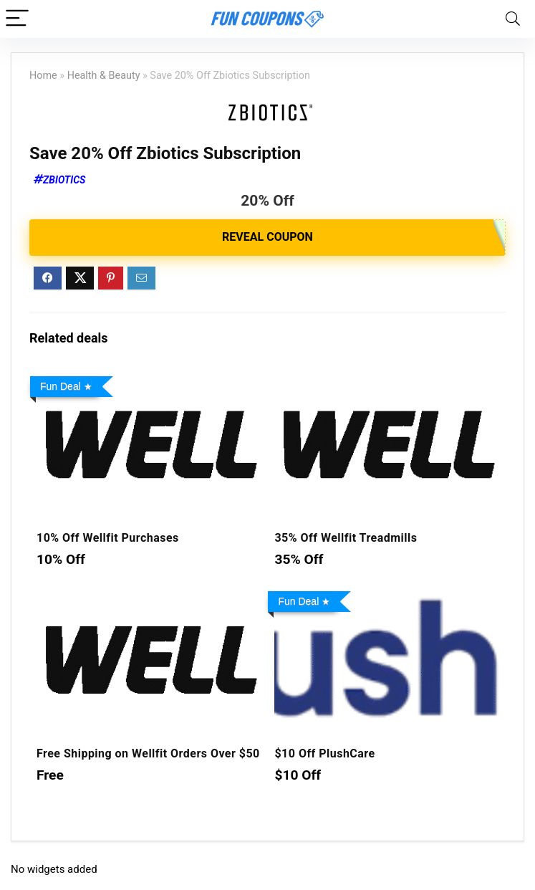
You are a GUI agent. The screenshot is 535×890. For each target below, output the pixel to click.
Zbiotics (64, 180)
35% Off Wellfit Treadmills (345, 538)
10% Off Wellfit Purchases (108, 538)
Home (43, 76)
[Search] (513, 19)
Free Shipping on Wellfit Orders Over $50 (148, 753)
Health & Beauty (103, 76)
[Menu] (17, 19)
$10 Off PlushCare (324, 753)
